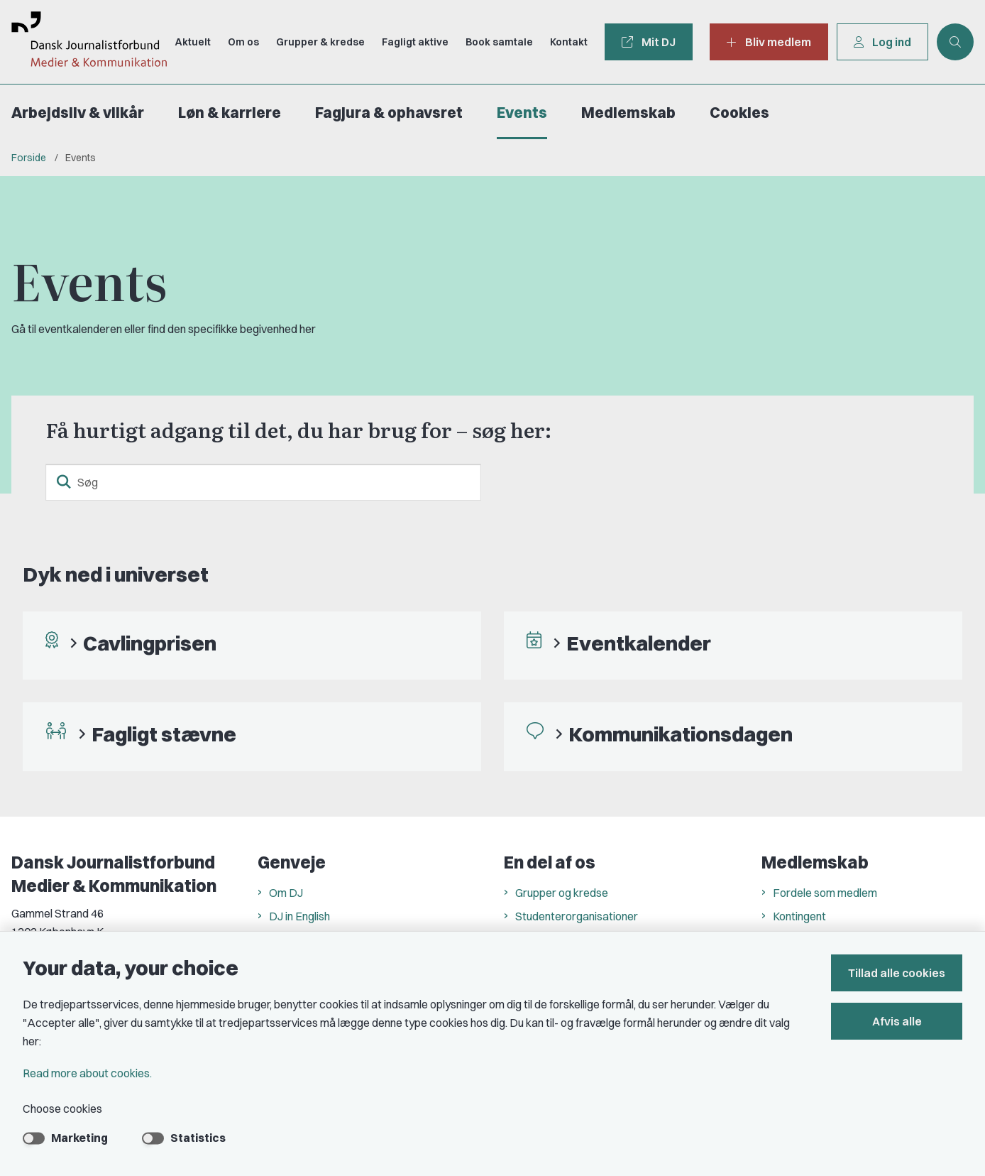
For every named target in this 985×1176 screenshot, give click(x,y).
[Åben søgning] (955, 41)
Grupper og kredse (561, 893)
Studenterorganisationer (576, 916)
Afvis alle (897, 1021)
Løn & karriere (229, 112)
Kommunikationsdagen (680, 734)
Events (522, 112)
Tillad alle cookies (896, 973)
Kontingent (799, 916)
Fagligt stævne (164, 734)
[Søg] (263, 482)
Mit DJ (649, 42)
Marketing (79, 1138)
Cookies (739, 112)
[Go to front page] (83, 41)
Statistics (198, 1138)
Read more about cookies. (87, 1073)
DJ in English (299, 916)
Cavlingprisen (149, 643)
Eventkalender (638, 643)
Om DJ (286, 893)
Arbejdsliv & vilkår (77, 112)
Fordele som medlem (825, 893)
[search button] (63, 482)
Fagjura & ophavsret (389, 112)
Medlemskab (628, 112)
